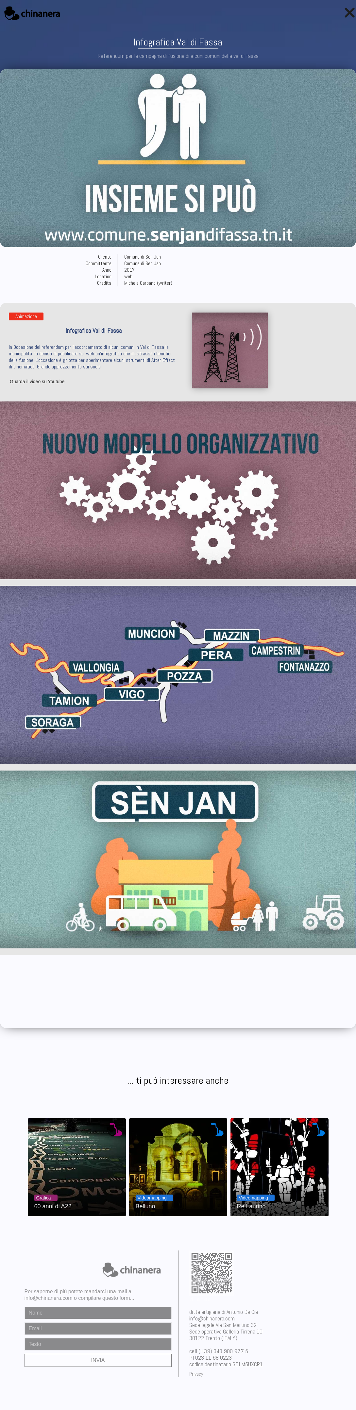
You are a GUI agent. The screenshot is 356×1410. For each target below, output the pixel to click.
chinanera (199, 1298)
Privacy (196, 1373)
